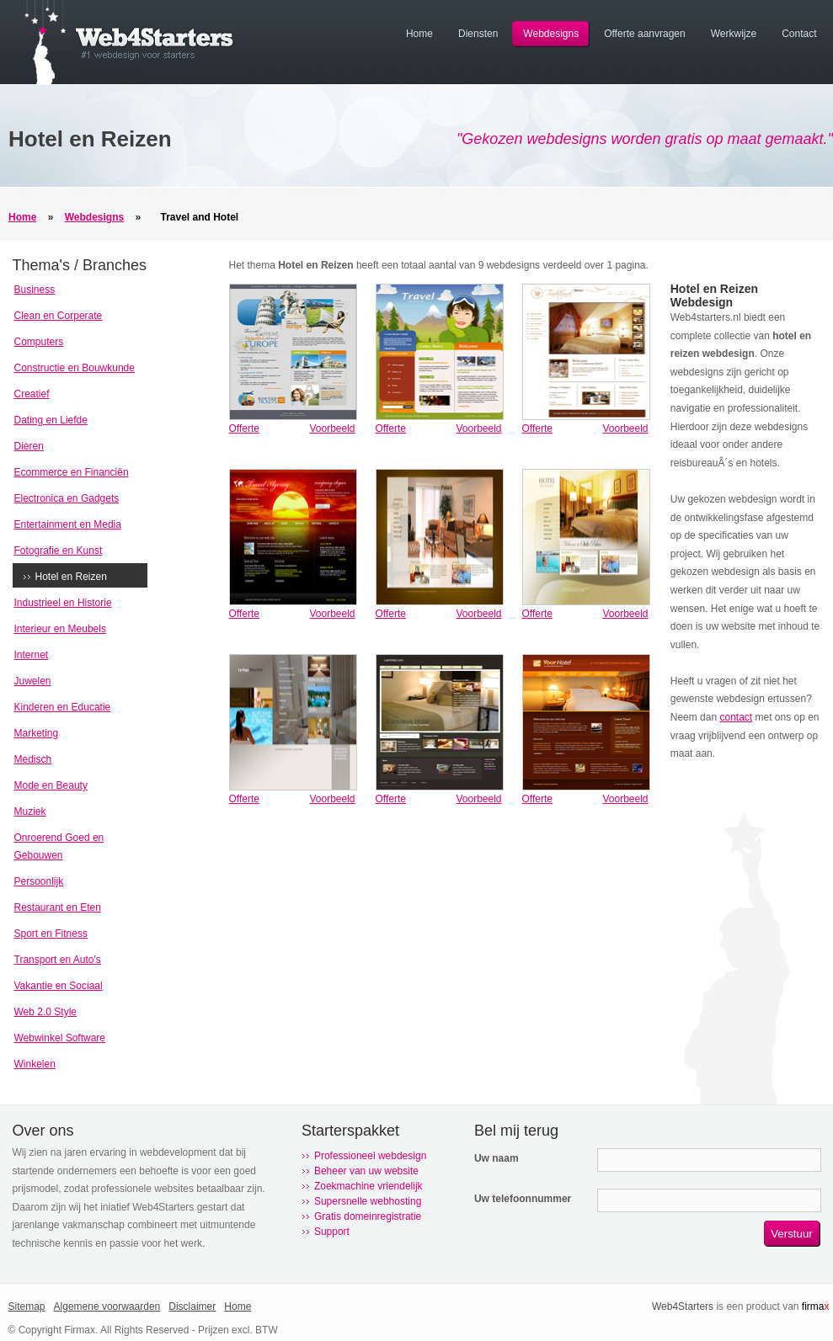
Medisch (33, 759)
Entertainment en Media (67, 524)
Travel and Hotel (200, 217)
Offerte (244, 428)
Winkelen (35, 1064)
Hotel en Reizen (71, 577)
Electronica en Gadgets (67, 498)
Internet (31, 655)
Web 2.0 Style (45, 1012)
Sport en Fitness (51, 933)
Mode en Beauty (51, 785)
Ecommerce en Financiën (71, 472)
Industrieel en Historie (63, 603)
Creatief (32, 394)
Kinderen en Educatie (62, 707)
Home (22, 217)
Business (35, 289)
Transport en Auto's (57, 960)
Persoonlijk (39, 881)
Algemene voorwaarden (107, 1306)
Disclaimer (192, 1306)
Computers (39, 342)
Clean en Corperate (58, 316)
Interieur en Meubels (60, 629)
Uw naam (496, 1158)
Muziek (30, 811)
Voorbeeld (332, 428)
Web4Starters (682, 1306)
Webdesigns (94, 217)
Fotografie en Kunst (58, 550)
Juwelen (32, 681)
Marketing (36, 733)
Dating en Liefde (51, 420)
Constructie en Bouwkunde (74, 368)
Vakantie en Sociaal (58, 986)
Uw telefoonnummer (522, 1199)
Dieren (29, 446)
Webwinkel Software (60, 1038)
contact (735, 717)
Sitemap (26, 1306)
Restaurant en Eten (57, 907)
